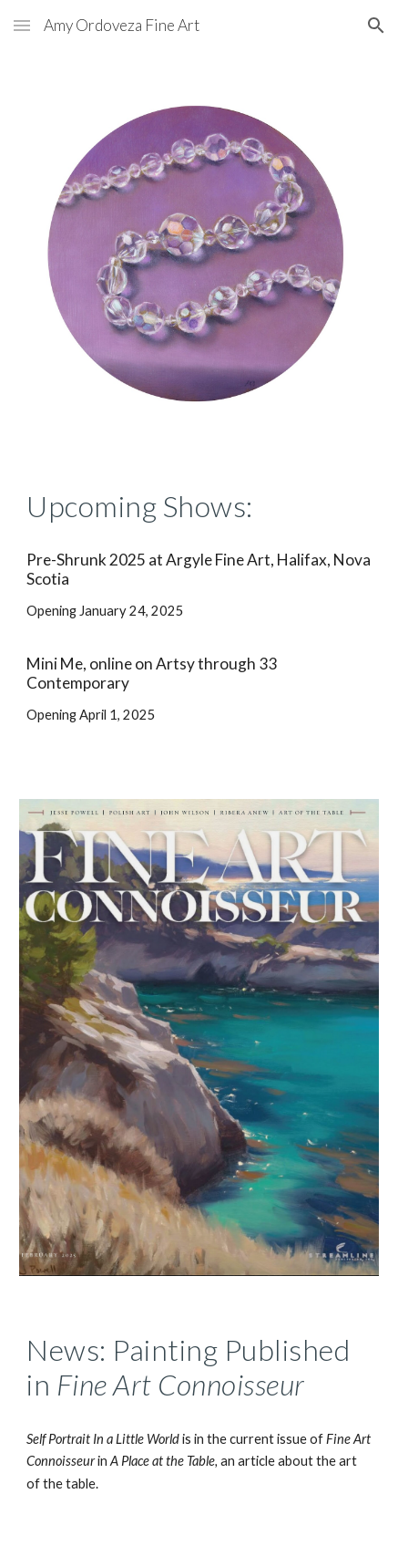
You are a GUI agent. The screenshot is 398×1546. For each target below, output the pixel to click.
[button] (22, 25)
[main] (199, 506)
